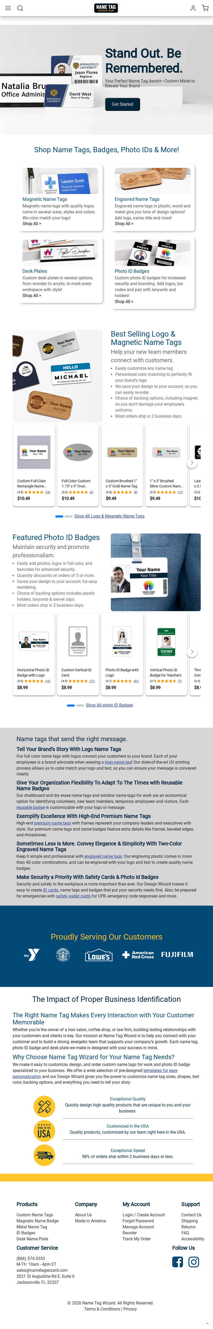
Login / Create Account (144, 1214)
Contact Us (191, 1214)
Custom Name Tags (34, 1214)
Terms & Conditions (102, 1309)
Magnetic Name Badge (37, 1220)
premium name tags (52, 823)
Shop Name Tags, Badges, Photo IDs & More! (106, 149)
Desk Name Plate (32, 1238)
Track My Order (137, 1238)
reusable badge (30, 807)
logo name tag (118, 762)
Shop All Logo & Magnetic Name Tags (109, 516)
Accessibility (192, 1238)
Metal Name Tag (31, 1226)
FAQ (185, 1232)
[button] (59, 516)
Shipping (189, 1220)
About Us (83, 1214)
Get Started (122, 104)
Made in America (90, 1220)
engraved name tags (103, 856)
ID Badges (25, 1232)
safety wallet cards (73, 896)
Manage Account (138, 1226)
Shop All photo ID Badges (109, 705)
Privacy (130, 1309)
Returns (188, 1226)
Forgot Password (138, 1220)
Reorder (130, 1232)
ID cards (50, 890)
